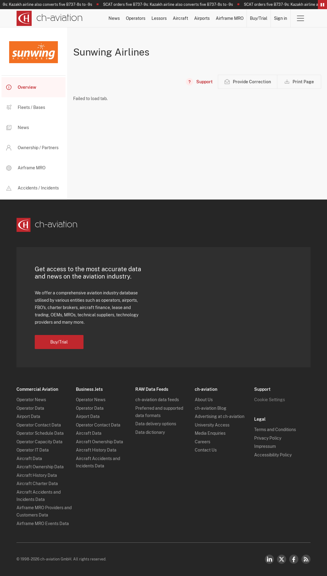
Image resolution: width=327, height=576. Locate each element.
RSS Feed (306, 559)
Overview (21, 87)
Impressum (265, 446)
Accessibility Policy (273, 454)
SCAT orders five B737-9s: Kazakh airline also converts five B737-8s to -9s (169, 4)
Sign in (280, 18)
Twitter (281, 559)
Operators (135, 18)
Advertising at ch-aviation (219, 416)
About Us (204, 399)
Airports (202, 18)
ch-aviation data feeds (157, 399)
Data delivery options (155, 423)
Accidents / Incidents (32, 187)
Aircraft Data (29, 458)
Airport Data (28, 416)
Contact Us (206, 450)
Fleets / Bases (25, 107)
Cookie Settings (269, 400)
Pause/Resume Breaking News (322, 4)
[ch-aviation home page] (49, 18)
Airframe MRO (229, 18)
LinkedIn (269, 559)
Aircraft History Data (36, 475)
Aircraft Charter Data (37, 483)
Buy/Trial (258, 18)
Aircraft (180, 18)
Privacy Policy (267, 438)
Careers (202, 441)
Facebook (293, 559)
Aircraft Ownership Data (40, 466)
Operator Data (30, 408)
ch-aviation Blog (210, 408)
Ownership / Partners (32, 148)
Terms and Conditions (275, 429)
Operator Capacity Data (39, 441)
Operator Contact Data (38, 425)
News (114, 18)
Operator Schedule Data (40, 433)
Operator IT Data (32, 450)
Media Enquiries (210, 433)
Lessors (159, 18)
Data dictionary (150, 432)
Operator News (31, 399)
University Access (212, 425)
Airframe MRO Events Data (42, 523)
